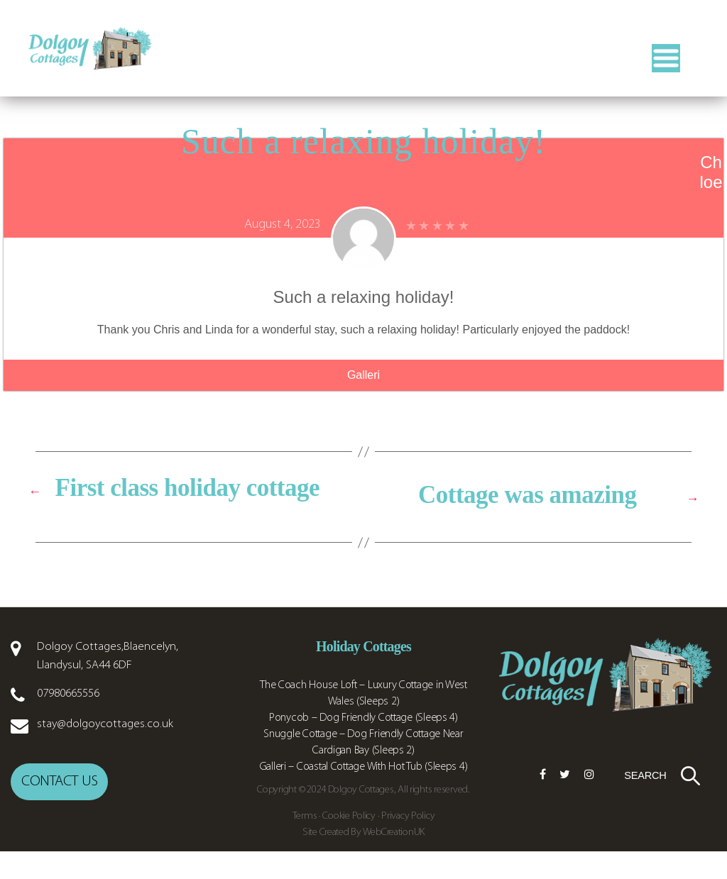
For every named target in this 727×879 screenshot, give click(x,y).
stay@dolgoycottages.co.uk (105, 769)
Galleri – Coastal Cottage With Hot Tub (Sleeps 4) (364, 811)
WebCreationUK (394, 859)
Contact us (59, 820)
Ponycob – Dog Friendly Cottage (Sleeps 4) (363, 762)
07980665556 (68, 738)
